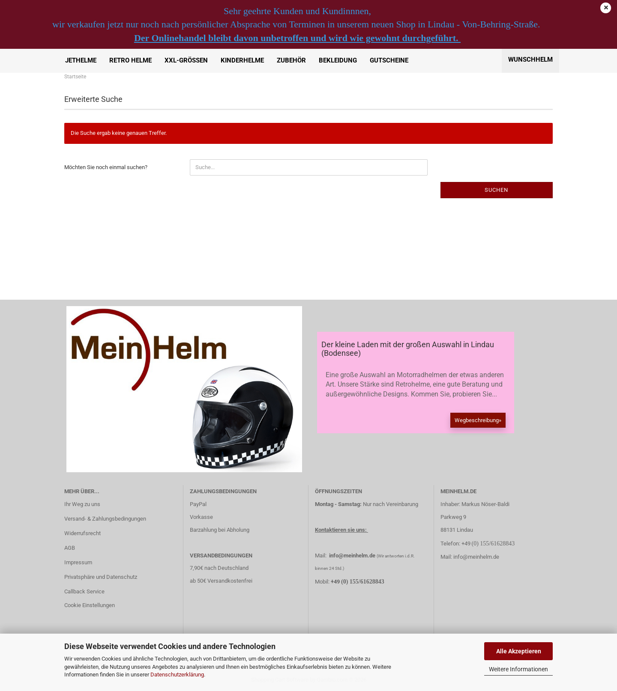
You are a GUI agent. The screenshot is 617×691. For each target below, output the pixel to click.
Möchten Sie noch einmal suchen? (105, 167)
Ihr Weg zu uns (82, 504)
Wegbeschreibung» (478, 420)
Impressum (78, 562)
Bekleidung (338, 60)
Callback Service (84, 591)
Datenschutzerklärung (177, 674)
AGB (69, 548)
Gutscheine (389, 60)
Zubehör (291, 60)
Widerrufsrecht (82, 533)
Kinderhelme (242, 60)
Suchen (496, 190)
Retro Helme (130, 60)
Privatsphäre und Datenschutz (100, 577)
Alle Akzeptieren (518, 651)
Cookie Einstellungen (89, 605)
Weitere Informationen (518, 669)
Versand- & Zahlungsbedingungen (105, 518)
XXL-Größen (186, 60)
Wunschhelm (530, 59)
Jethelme (80, 60)
